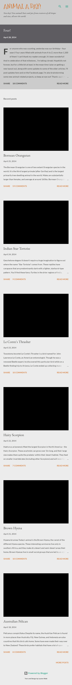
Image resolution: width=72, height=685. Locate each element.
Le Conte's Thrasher (17, 341)
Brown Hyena (12, 528)
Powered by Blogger (36, 673)
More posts (62, 662)
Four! (7, 30)
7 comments (19, 465)
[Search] (60, 5)
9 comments (19, 279)
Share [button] (6, 83)
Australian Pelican (15, 621)
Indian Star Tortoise (16, 248)
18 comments (20, 83)
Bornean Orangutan (16, 155)
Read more (63, 83)
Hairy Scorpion (13, 435)
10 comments (20, 372)
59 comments (20, 186)
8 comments (19, 652)
